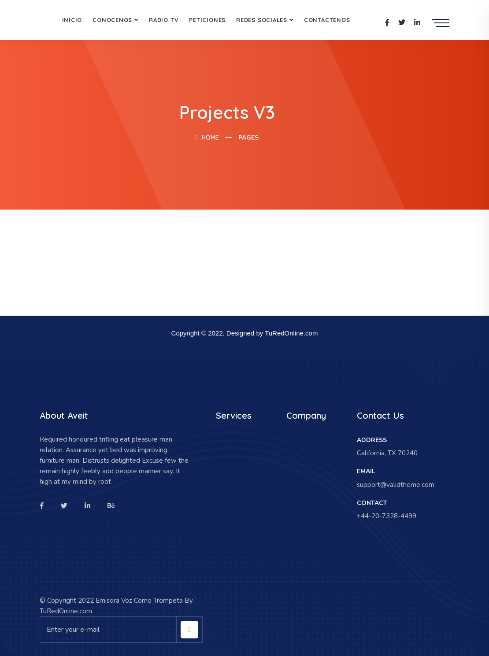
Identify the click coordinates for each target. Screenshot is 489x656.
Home (207, 137)
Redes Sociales (261, 19)
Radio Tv (163, 19)
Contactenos (327, 19)
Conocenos (112, 19)
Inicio (72, 19)
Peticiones (207, 19)
